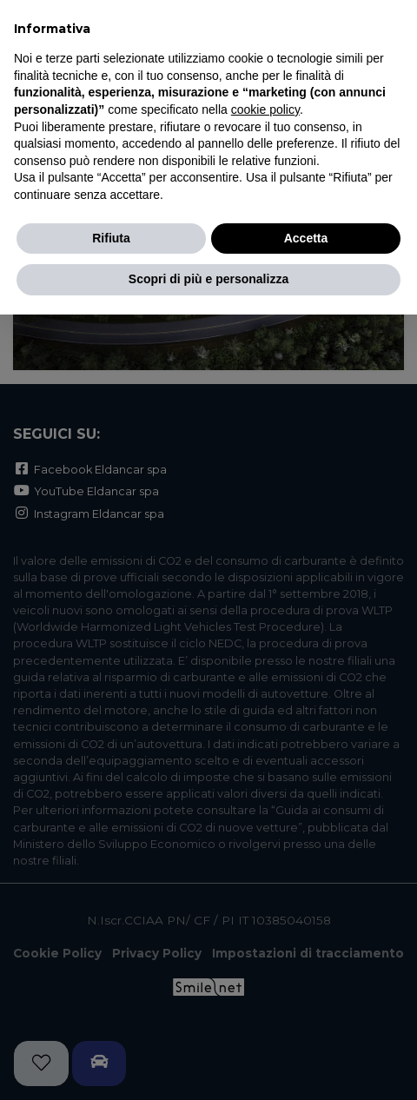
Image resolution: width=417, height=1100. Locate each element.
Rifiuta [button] (111, 238)
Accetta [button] (306, 238)
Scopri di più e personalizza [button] (208, 279)
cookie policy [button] (265, 109)
